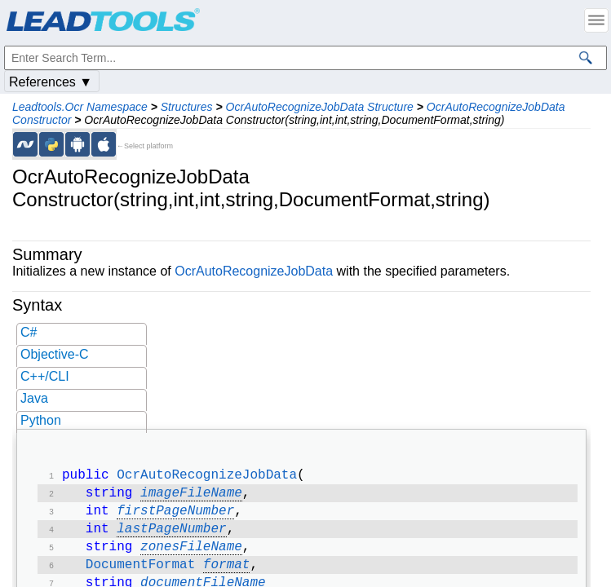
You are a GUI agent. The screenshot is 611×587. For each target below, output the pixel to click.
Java (34, 398)
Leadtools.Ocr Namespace (80, 106)
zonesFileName (191, 555)
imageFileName (191, 496)
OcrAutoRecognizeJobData (254, 271)
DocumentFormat (140, 575)
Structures (187, 106)
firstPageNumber (175, 516)
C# (28, 332)
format (226, 575)
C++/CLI (44, 376)
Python (40, 420)
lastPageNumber (171, 536)
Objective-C (54, 354)
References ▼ (50, 82)
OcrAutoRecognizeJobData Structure (320, 106)
